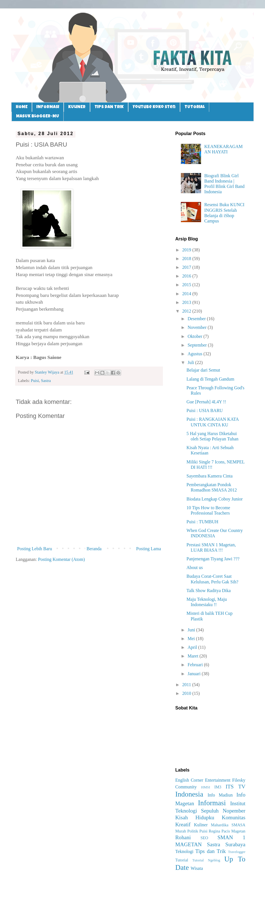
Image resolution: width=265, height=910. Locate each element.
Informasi (212, 803)
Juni (192, 629)
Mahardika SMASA (228, 825)
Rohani (183, 837)
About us (194, 567)
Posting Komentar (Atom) (61, 559)
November (198, 327)
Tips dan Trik (210, 851)
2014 (187, 293)
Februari (196, 664)
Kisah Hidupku (194, 817)
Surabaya (235, 844)
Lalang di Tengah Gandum (210, 379)
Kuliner (201, 824)
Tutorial (181, 860)
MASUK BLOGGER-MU (37, 116)
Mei (192, 638)
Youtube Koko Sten (154, 107)
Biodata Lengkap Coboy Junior (214, 499)
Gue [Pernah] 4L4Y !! (206, 401)
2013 (187, 302)
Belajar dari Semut (203, 370)
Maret (193, 656)
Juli (191, 362)
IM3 (217, 787)
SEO (204, 838)
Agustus (195, 353)
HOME (21, 107)
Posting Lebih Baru (34, 548)
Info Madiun (220, 795)
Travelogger (236, 852)
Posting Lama (148, 548)
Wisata (197, 868)
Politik (192, 831)
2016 (187, 276)
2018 (187, 258)
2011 (187, 684)
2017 (187, 267)
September (198, 345)
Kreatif (182, 824)
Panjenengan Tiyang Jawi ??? (212, 558)
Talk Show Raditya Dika (208, 590)
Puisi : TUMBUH (202, 521)
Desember (197, 318)
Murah (180, 831)
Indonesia (189, 794)
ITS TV (235, 787)
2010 (187, 693)
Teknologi (184, 851)
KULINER (77, 107)
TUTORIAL (195, 107)
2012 (187, 311)
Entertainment (218, 780)
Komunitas (233, 817)
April (193, 647)
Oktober (195, 336)
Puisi (35, 380)
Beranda (94, 548)
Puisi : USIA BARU (204, 410)
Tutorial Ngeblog (206, 860)
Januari (195, 673)
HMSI (205, 787)
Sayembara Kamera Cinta (209, 476)
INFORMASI (47, 107)
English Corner (189, 780)
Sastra (46, 380)
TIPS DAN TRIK (109, 107)
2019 (187, 249)
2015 (187, 284)
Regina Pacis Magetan (227, 831)
